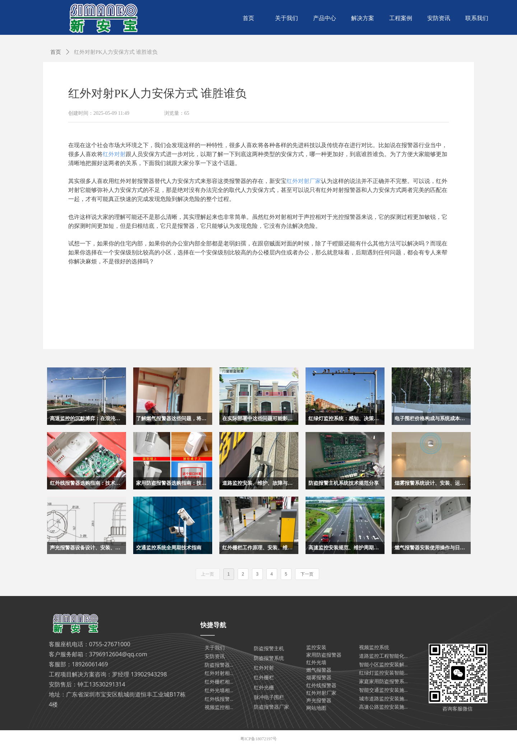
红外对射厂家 (304, 181)
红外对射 (114, 154)
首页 (55, 52)
